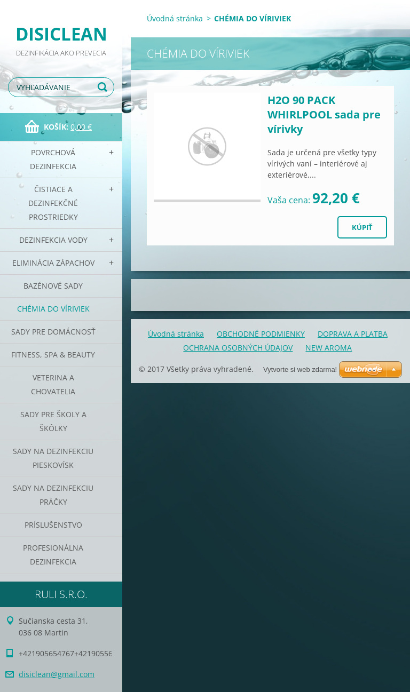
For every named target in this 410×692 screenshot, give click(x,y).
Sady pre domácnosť (53, 332)
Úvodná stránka (175, 18)
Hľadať (104, 87)
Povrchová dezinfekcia (53, 159)
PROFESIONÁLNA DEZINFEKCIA (53, 555)
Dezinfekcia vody (53, 240)
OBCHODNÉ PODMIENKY (261, 334)
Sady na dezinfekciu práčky (53, 495)
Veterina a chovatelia (53, 384)
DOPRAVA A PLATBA (353, 334)
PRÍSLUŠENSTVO (53, 525)
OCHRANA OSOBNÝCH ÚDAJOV (238, 348)
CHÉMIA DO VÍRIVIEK (53, 309)
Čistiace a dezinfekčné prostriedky (53, 203)
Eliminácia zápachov (53, 263)
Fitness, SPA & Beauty (53, 354)
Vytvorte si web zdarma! (300, 369)
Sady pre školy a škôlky (53, 421)
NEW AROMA (328, 348)
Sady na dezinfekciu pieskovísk (53, 458)
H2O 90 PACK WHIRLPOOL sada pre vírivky (324, 114)
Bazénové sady (53, 286)
